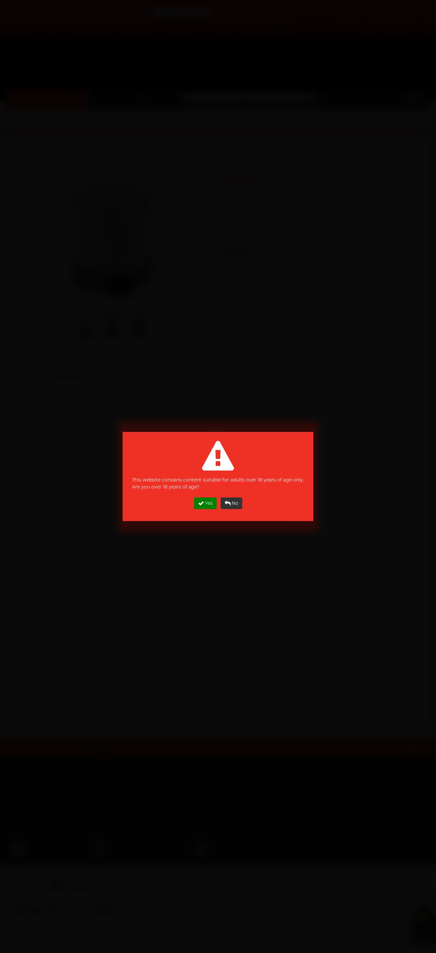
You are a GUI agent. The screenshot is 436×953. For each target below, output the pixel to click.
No (231, 503)
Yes (205, 503)
